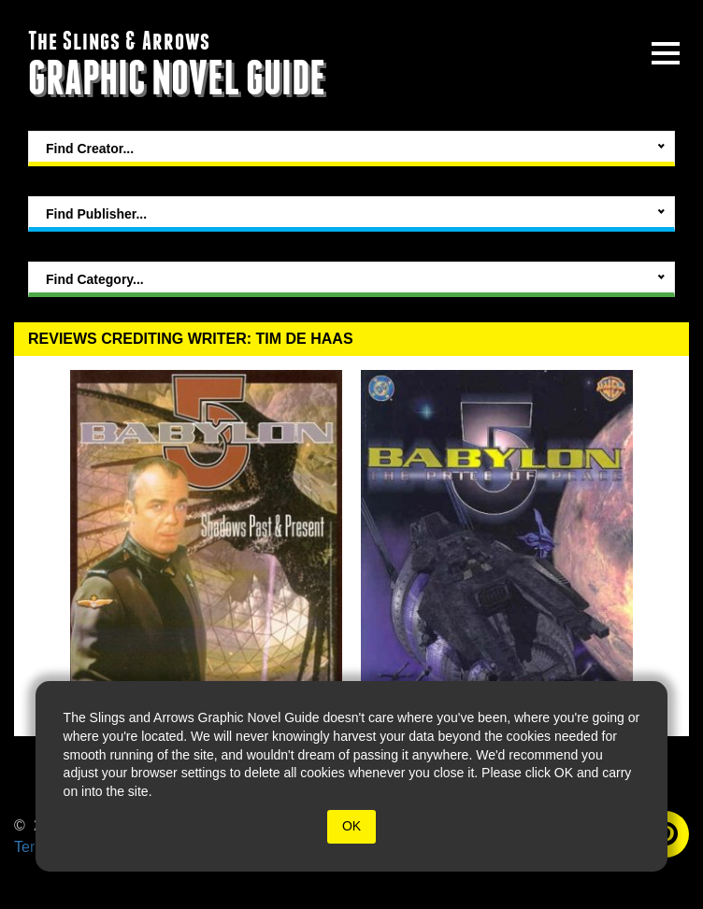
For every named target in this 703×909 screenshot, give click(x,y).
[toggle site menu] (665, 53)
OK (351, 825)
